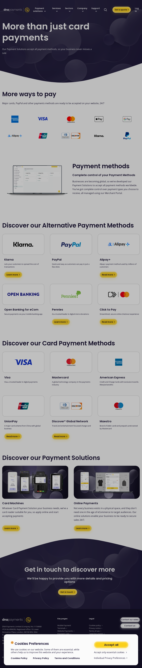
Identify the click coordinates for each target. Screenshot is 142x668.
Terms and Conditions (67, 658)
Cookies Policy (19, 658)
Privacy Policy (41, 658)
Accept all (111, 645)
